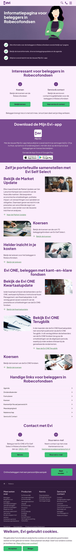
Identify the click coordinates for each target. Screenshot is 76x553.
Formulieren (8, 396)
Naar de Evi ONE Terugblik (46, 348)
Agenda (7, 388)
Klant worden (63, 472)
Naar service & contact (56, 104)
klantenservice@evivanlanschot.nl (56, 449)
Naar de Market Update (16, 214)
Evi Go (23, 509)
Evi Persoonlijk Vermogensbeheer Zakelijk (27, 501)
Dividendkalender (10, 392)
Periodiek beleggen (10, 503)
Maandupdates (44, 495)
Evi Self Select (26, 517)
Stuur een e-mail (55, 455)
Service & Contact (10, 416)
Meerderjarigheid (10, 408)
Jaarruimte (7, 513)
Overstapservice (62, 505)
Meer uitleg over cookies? (27, 543)
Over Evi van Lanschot (64, 507)
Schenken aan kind (10, 519)
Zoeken (62, 3)
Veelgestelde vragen (64, 499)
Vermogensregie (44, 501)
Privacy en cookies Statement (35, 526)
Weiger (30, 548)
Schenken (24, 521)
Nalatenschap (9, 412)
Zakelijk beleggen (9, 505)
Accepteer (12, 548)
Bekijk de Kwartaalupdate (17, 309)
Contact (59, 497)
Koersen (7, 400)
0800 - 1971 (66, 3)
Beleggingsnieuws (45, 497)
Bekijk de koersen (43, 236)
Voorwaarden (17, 526)
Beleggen (7, 497)
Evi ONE (24, 515)
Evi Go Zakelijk (26, 511)
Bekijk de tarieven (14, 262)
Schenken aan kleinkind (11, 521)
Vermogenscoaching (28, 519)
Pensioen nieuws (44, 499)
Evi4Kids (24, 513)
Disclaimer (7, 526)
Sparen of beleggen (10, 507)
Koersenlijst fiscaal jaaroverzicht (15, 404)
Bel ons (20, 455)
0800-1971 (23, 449)
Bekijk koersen (20, 104)
